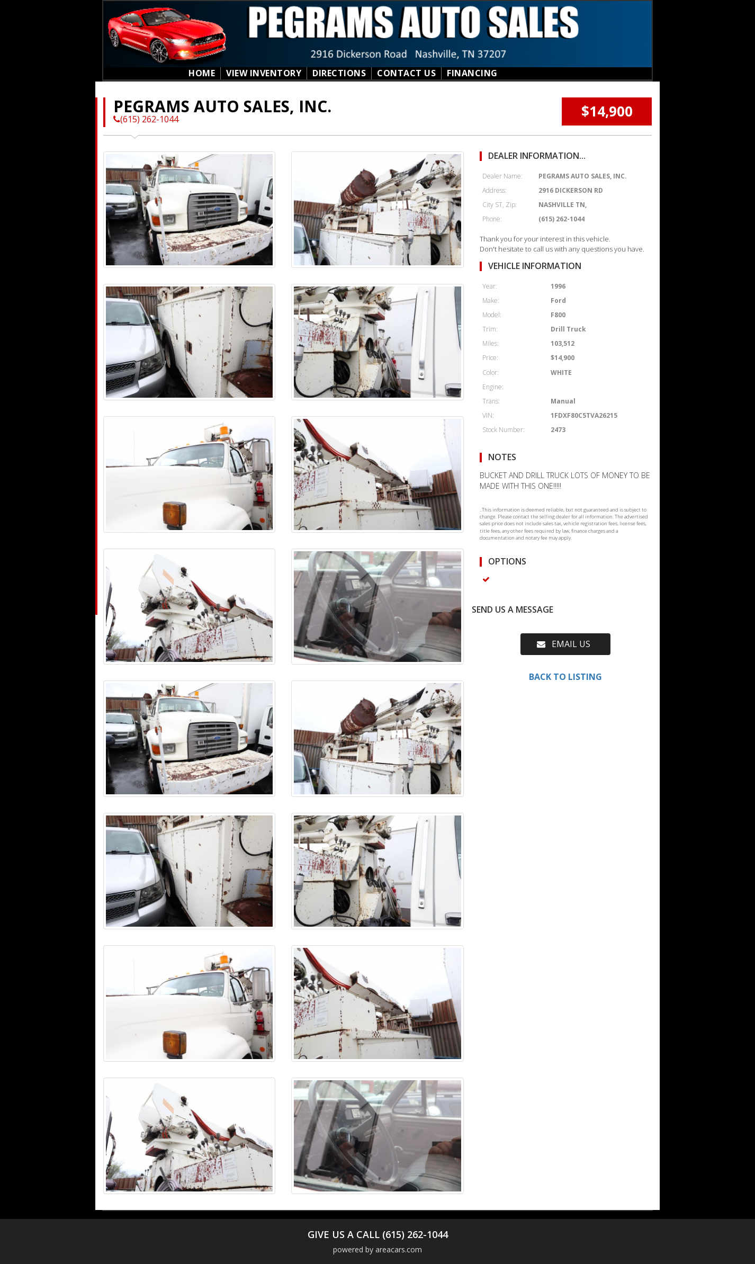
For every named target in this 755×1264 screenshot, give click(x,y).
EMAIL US (563, 644)
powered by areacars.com (377, 1249)
